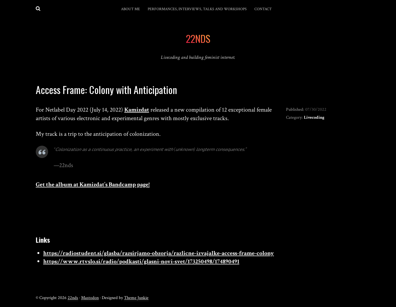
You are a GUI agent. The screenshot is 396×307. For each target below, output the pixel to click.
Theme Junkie (136, 298)
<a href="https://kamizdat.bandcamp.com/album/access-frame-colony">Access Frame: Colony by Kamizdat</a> (156, 213)
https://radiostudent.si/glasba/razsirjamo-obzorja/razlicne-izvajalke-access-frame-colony (158, 253)
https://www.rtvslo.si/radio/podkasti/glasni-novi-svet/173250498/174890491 (141, 261)
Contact (263, 9)
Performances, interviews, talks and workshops (197, 9)
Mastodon (90, 298)
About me (130, 9)
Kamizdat (136, 110)
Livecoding (314, 117)
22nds (73, 298)
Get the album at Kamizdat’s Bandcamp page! (93, 185)
